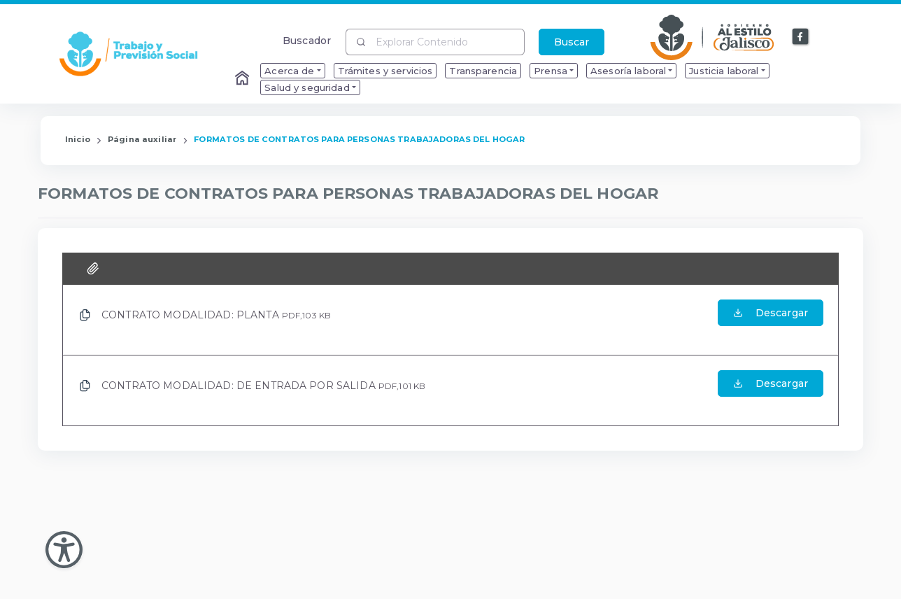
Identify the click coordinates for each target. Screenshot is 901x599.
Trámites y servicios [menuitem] (385, 70)
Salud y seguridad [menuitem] (306, 87)
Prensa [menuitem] (550, 70)
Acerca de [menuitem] (289, 70)
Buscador (307, 40)
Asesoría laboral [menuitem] (628, 70)
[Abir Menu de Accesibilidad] (64, 549)
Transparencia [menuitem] (483, 70)
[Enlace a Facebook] (800, 37)
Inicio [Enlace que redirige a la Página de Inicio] (77, 139)
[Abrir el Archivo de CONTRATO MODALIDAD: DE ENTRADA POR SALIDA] (770, 390)
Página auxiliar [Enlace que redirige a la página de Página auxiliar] (142, 139)
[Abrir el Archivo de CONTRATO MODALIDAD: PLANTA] (770, 320)
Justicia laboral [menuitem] (723, 70)
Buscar (571, 42)
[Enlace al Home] (243, 79)
